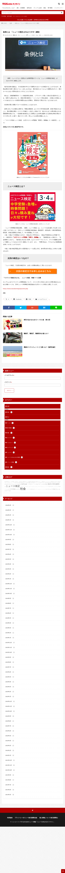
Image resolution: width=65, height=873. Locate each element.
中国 (15, 482)
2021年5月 (9, 795)
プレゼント (11, 443)
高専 (53, 482)
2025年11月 (10, 530)
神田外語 (32, 489)
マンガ (10, 423)
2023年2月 (9, 692)
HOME (5, 23)
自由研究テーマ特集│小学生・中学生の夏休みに (15, 481)
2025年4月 (9, 564)
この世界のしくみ (31, 484)
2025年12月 (10, 525)
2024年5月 (9, 618)
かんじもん (34, 486)
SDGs (43, 482)
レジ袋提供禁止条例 (47, 35)
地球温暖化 (32, 482)
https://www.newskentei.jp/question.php (15, 288)
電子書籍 (50, 8)
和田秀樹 (47, 482)
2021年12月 (10, 760)
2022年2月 (9, 750)
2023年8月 (9, 662)
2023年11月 (10, 647)
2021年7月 (9, 785)
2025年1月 (9, 579)
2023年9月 (9, 657)
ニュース (23, 35)
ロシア (12, 482)
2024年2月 (9, 633)
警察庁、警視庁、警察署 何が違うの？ (36, 333)
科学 (9, 489)
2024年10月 (10, 593)
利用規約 (10, 817)
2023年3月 (9, 687)
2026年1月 (9, 520)
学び (19, 35)
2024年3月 (9, 628)
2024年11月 (10, 589)
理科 (10, 484)
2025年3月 (9, 569)
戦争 (34, 481)
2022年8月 (9, 721)
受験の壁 (38, 484)
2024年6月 (9, 613)
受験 (9, 433)
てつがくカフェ (28, 486)
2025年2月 (9, 574)
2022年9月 (9, 716)
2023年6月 (9, 672)
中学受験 (3, 16)
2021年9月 (9, 775)
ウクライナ (48, 481)
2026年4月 (9, 505)
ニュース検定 (31, 35)
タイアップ (11, 447)
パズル (58, 482)
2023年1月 (9, 696)
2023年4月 (9, 682)
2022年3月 (9, 746)
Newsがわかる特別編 (16, 484)
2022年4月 (9, 741)
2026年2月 (9, 515)
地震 (10, 490)
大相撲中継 (30, 481)
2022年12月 (10, 701)
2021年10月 (10, 770)
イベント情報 (12, 462)
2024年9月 (9, 598)
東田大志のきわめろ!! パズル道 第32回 (37, 320)
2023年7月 (9, 667)
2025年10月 (10, 535)
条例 (40, 35)
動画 (9, 467)
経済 (55, 482)
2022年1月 (9, 755)
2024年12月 (10, 584)
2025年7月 (9, 549)
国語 (50, 482)
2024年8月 (9, 603)
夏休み (43, 481)
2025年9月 (9, 540)
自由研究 (6, 484)
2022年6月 (9, 731)
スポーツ (22, 486)
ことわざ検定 (44, 484)
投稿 (9, 412)
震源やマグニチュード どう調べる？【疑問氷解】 (40, 347)
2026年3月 (9, 510)
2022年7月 (9, 726)
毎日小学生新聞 (53, 484)
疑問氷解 (9, 16)
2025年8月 (9, 544)
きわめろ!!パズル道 (24, 482)
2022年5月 (9, 736)
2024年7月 (9, 608)
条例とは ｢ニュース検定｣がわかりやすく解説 (27, 23)
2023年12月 (10, 643)
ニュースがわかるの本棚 (15, 457)
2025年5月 (9, 559)
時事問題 (18, 489)
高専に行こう (38, 481)
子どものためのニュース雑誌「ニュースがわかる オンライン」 (37, 822)
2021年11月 (10, 765)
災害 (18, 482)
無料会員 (29, 8)
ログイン (9, 390)
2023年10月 (10, 652)
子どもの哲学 (39, 482)
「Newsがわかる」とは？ (8, 8)
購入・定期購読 (21, 8)
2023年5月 (9, 677)
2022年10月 (10, 711)
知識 (11, 23)
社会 (37, 35)
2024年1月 (9, 638)
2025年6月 (9, 554)
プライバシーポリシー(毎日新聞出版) (26, 817)
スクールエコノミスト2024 (44, 486)
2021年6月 (9, 790)
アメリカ (28, 489)
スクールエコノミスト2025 (20, 16)
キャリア (11, 438)
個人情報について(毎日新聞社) (48, 817)
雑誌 (44, 8)
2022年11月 (10, 706)
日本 (52, 486)
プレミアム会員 (37, 8)
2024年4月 (9, 623)
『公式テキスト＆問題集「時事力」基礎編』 (26, 237)
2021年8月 (9, 780)
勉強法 (52, 481)
